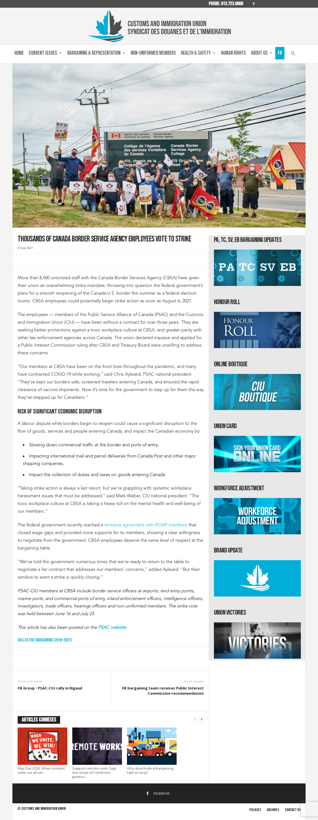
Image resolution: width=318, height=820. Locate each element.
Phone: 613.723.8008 (226, 4)
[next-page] (201, 719)
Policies (255, 810)
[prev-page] (195, 719)
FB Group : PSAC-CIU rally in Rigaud (50, 687)
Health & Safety (198, 53)
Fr (280, 53)
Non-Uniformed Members (153, 53)
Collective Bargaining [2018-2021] (45, 640)
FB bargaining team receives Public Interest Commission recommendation (163, 690)
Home (19, 53)
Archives (273, 810)
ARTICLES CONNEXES (39, 720)
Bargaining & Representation (96, 53)
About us (261, 53)
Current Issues (45, 53)
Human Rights (233, 53)
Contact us (293, 810)
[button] (293, 54)
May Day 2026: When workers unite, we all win (41, 770)
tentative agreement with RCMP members (145, 525)
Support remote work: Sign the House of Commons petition (94, 772)
